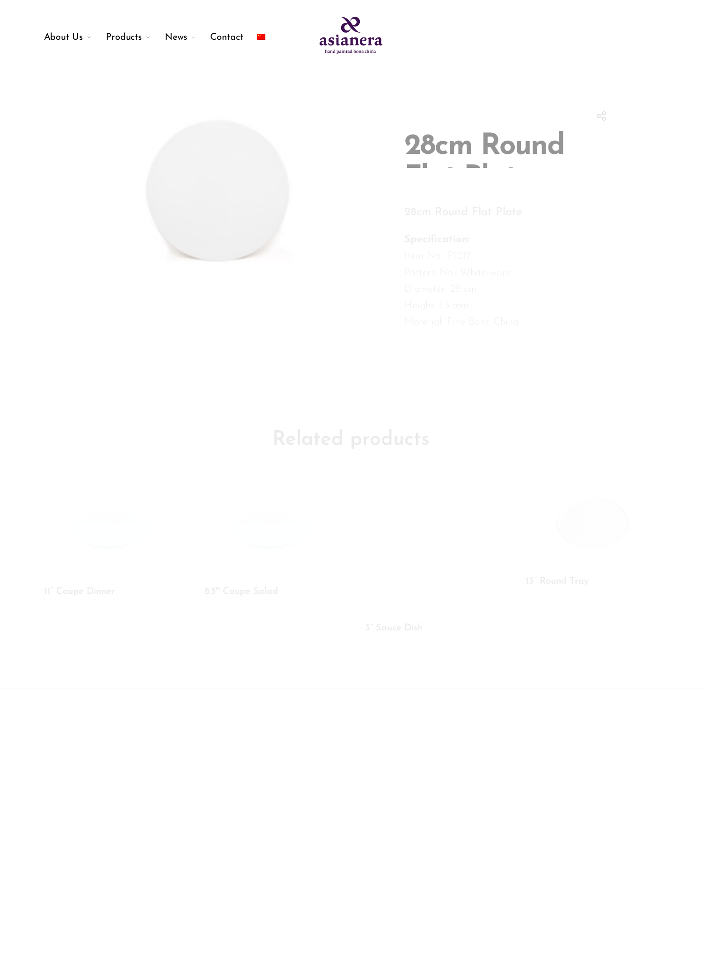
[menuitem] (75, 37)
